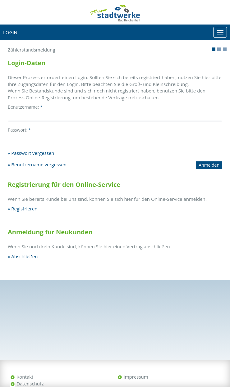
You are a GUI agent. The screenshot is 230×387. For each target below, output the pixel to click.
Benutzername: (25, 107)
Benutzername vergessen (39, 164)
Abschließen (24, 256)
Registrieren (24, 208)
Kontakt (24, 377)
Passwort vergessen (32, 153)
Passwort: (19, 130)
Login (10, 32)
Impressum (136, 377)
